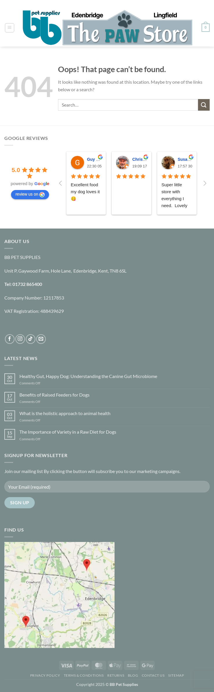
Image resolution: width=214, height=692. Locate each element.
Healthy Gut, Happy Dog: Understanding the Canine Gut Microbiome (88, 376)
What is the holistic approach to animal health (64, 413)
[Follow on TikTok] (30, 339)
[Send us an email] (41, 339)
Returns (115, 675)
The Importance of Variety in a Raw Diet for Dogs (67, 431)
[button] (9, 27)
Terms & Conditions (84, 675)
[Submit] (204, 104)
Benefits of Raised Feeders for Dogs (54, 394)
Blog (133, 675)
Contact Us (153, 675)
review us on (30, 194)
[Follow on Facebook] (9, 339)
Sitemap (176, 675)
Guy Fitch (96, 159)
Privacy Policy (45, 675)
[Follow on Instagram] (20, 339)
